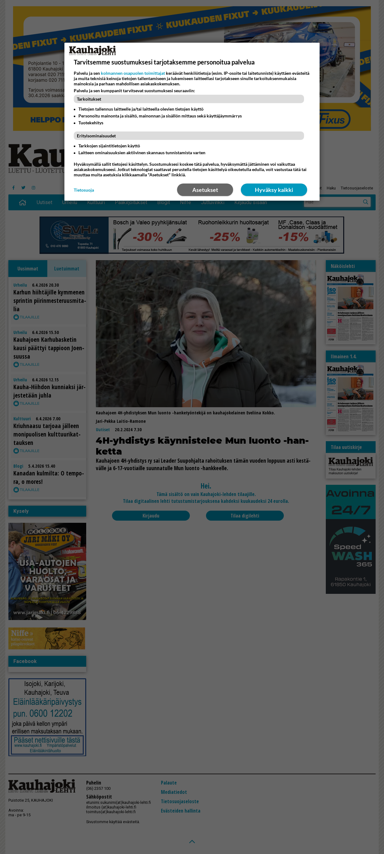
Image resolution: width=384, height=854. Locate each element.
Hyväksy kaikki (274, 189)
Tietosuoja (84, 190)
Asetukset (205, 189)
